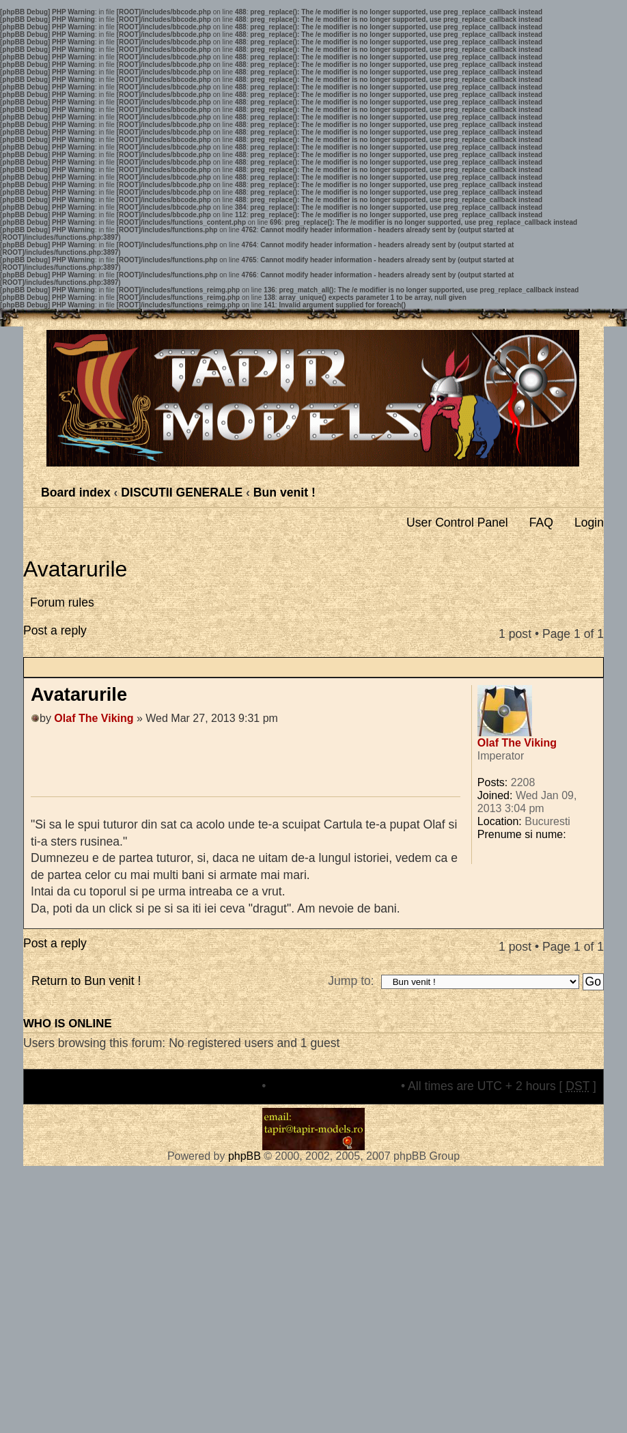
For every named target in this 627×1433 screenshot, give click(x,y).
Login (589, 522)
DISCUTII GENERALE (181, 492)
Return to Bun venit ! (86, 981)
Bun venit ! (284, 492)
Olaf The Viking (93, 718)
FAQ (541, 522)
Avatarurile (75, 569)
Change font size (592, 488)
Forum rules (62, 602)
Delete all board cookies (333, 1086)
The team (233, 1086)
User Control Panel (457, 522)
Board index (76, 492)
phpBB (244, 1156)
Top (592, 921)
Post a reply (68, 640)
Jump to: (351, 981)
